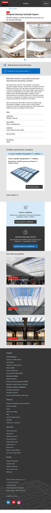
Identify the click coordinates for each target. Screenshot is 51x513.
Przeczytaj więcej (34, 187)
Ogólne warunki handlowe (13, 450)
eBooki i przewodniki (11, 411)
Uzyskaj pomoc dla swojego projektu (16, 71)
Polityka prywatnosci (11, 436)
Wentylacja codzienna (12, 392)
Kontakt (25, 3)
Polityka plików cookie (12, 442)
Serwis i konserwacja (12, 469)
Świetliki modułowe (11, 379)
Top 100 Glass (10, 362)
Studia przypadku (12, 8)
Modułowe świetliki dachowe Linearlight (17, 384)
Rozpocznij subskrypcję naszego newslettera (18, 403)
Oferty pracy (9, 433)
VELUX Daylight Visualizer (13, 417)
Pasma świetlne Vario (12, 370)
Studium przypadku (11, 406)
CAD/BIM (9, 420)
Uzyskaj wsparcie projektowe (25, 246)
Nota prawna (9, 447)
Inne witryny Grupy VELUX (13, 453)
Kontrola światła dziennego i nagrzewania (17, 395)
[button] (48, 40)
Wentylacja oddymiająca (12, 390)
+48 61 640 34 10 (20, 490)
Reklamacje (9, 472)
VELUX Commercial (11, 431)
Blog (7, 414)
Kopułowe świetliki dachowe (13, 359)
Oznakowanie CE (10, 444)
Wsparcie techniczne (11, 466)
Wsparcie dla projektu (12, 461)
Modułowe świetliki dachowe (14, 365)
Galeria (8, 409)
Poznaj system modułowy (25, 222)
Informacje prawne (11, 439)
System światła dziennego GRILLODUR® (17, 381)
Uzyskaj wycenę (10, 463)
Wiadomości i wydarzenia (13, 422)
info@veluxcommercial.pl (17, 488)
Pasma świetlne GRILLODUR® (14, 373)
